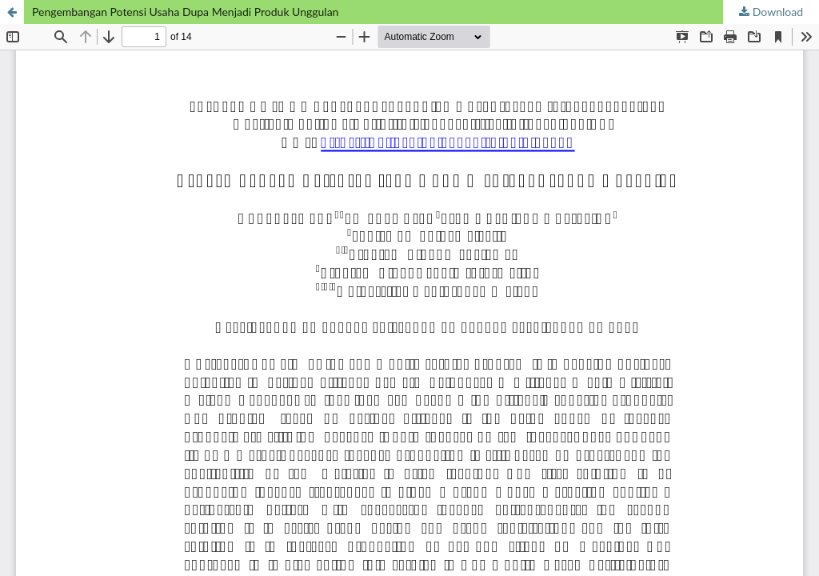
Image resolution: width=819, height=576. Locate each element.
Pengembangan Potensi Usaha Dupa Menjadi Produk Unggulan (185, 11)
